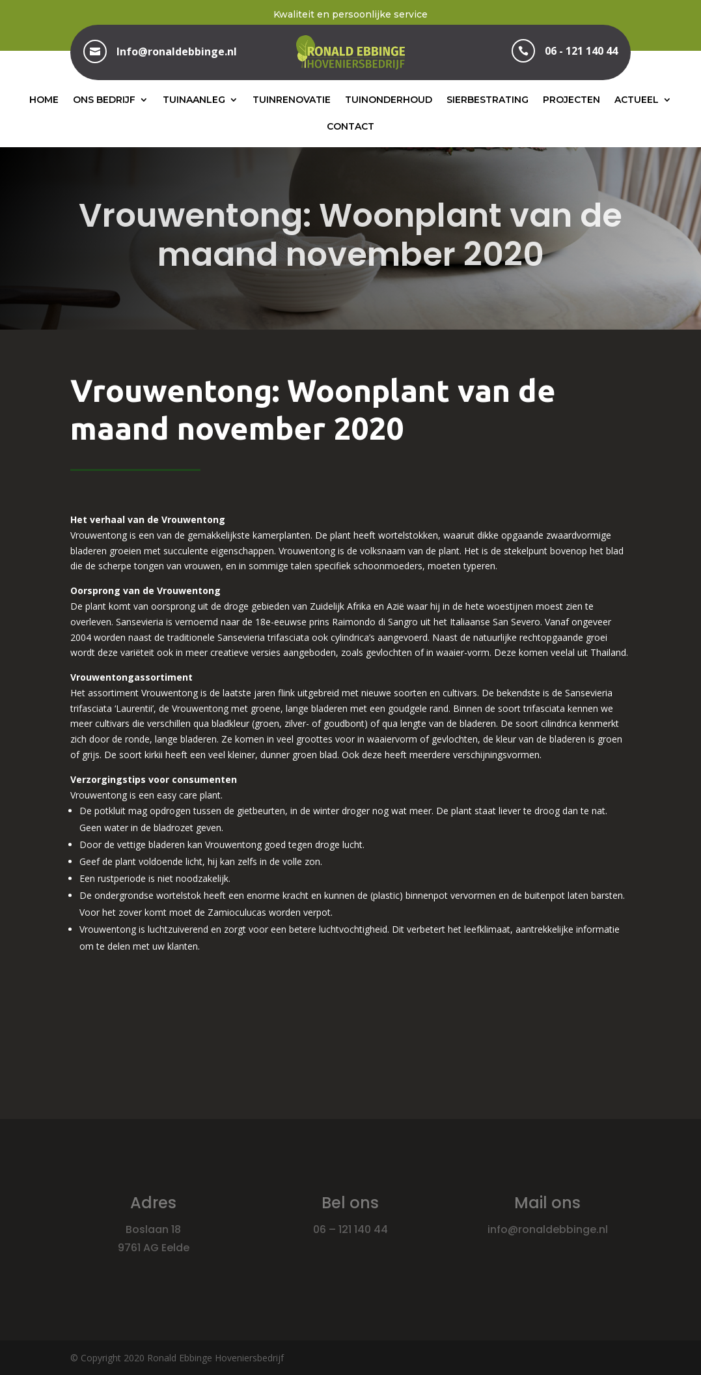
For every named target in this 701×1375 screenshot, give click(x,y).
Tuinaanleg (194, 100)
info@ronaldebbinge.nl (548, 1229)
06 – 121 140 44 (350, 1229)
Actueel (636, 100)
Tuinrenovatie (292, 100)
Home (44, 100)
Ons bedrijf (104, 100)
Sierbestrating (488, 100)
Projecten (571, 100)
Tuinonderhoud (388, 100)
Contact (350, 126)
